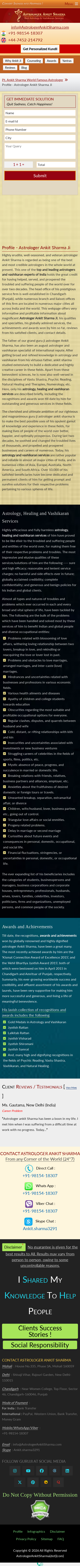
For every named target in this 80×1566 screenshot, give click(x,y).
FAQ (60, 1539)
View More (71, 1087)
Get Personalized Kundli (40, 49)
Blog (24, 67)
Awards (51, 60)
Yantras (66, 60)
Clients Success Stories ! (40, 1331)
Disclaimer (57, 1531)
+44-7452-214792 (25, 40)
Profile (18, 1531)
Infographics (36, 1531)
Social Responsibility (40, 1345)
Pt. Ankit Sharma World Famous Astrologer (32, 80)
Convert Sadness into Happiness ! (40, 3)
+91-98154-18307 (25, 33)
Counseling (34, 60)
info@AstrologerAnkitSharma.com (40, 27)
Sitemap (47, 1539)
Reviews (10, 67)
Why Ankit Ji (13, 60)
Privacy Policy (26, 1539)
